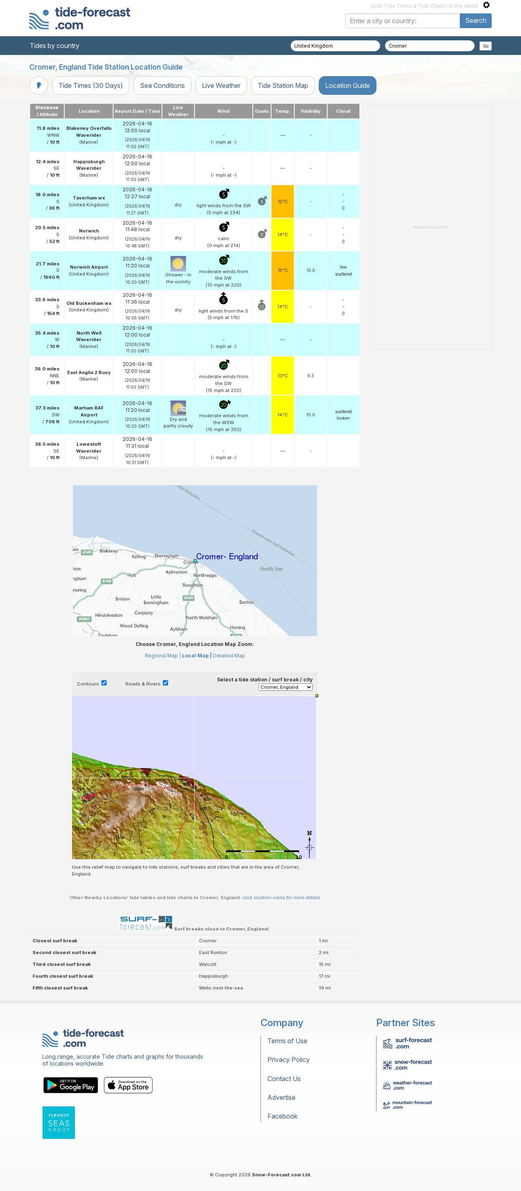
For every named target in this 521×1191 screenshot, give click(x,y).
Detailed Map (229, 655)
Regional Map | (163, 655)
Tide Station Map (283, 85)
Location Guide (347, 85)
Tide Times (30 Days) (91, 85)
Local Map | (197, 655)
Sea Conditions (162, 85)
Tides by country (54, 46)
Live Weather (221, 85)
